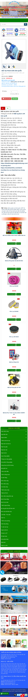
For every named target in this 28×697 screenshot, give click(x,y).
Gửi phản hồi (4, 693)
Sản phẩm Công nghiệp (6, 462)
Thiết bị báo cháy (5, 490)
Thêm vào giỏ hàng (11, 243)
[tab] (3, 108)
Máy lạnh (3, 542)
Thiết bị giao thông (5, 505)
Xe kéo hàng (4, 477)
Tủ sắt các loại (4, 527)
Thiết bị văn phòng (5, 520)
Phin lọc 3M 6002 (14, 311)
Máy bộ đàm (4, 437)
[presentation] (3, 51)
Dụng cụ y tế (4, 533)
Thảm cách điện (5, 471)
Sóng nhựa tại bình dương (7, 465)
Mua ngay (14, 98)
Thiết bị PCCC (4, 493)
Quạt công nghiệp (5, 456)
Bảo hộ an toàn (4, 502)
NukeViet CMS (11, 691)
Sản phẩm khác (5, 539)
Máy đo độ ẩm (4, 530)
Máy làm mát (4, 449)
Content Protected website (20, 691)
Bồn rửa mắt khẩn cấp (6, 511)
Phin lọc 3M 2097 (14, 286)
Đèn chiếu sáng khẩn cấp (7, 496)
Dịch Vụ (3, 517)
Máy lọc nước (4, 545)
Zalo (18, 694)
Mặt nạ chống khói (14, 362)
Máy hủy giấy (4, 446)
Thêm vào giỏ (6, 98)
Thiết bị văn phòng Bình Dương (19, 689)
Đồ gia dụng (4, 536)
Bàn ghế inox (4, 468)
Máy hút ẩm (4, 453)
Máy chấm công (5, 431)
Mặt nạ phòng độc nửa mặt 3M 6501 (14, 260)
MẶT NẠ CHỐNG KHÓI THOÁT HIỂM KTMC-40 (14, 235)
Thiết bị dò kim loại (5, 440)
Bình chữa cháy (5, 480)
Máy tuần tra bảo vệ (5, 443)
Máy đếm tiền (4, 434)
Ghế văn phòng (4, 523)
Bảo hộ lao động (5, 499)
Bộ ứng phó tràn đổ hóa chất (8, 508)
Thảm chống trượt (5, 474)
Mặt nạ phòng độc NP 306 (14, 387)
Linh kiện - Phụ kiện (6, 514)
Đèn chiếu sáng (5, 483)
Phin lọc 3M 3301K (14, 336)
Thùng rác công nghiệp (6, 459)
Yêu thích (18, 243)
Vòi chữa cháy (4, 486)
